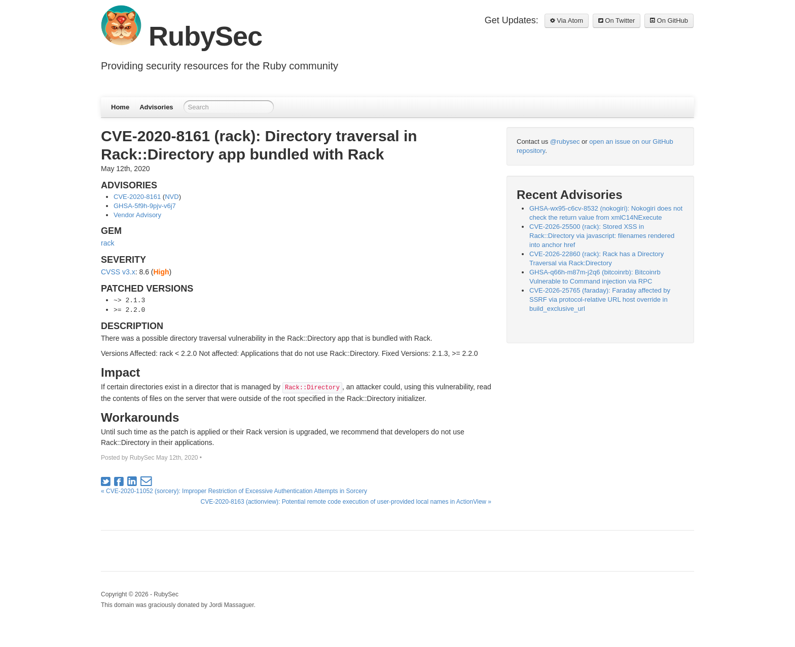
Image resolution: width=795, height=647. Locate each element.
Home (120, 107)
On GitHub (669, 20)
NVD (171, 196)
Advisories (156, 107)
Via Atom (566, 20)
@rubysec (565, 141)
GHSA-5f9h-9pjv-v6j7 (145, 206)
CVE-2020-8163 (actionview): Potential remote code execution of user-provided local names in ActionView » (346, 501)
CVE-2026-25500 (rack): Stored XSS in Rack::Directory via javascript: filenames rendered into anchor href (601, 236)
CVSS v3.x (118, 272)
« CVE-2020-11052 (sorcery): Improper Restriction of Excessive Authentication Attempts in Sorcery (234, 491)
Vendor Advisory (137, 215)
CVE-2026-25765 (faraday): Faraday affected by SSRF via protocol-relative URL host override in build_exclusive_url (599, 299)
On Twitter (616, 20)
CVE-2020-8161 (137, 196)
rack (107, 243)
